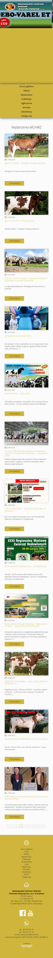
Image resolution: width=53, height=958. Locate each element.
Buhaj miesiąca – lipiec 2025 (17, 393)
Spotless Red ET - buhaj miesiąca (19, 220)
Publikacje (26, 99)
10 (41, 826)
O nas (26, 851)
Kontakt (26, 107)
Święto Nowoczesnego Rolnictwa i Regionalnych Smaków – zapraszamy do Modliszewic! (26, 625)
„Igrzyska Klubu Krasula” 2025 (18, 336)
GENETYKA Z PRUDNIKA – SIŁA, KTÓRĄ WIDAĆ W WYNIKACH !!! (26, 682)
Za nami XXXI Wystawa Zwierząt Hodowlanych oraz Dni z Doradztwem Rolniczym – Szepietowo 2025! (26, 453)
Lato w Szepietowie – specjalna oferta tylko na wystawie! (25, 509)
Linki (26, 864)
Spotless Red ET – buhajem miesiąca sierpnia (25, 163)
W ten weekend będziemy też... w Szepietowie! (25, 566)
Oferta (26, 90)
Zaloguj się (26, 115)
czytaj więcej (14, 183)
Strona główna (26, 86)
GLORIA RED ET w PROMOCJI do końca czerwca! (26, 739)
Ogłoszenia (26, 103)
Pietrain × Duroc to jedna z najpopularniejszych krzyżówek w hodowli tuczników (26, 279)
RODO (26, 874)
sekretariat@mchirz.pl (29, 934)
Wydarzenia (26, 94)
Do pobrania (26, 861)
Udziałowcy (26, 111)
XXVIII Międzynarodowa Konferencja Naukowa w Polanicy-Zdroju (26, 797)
